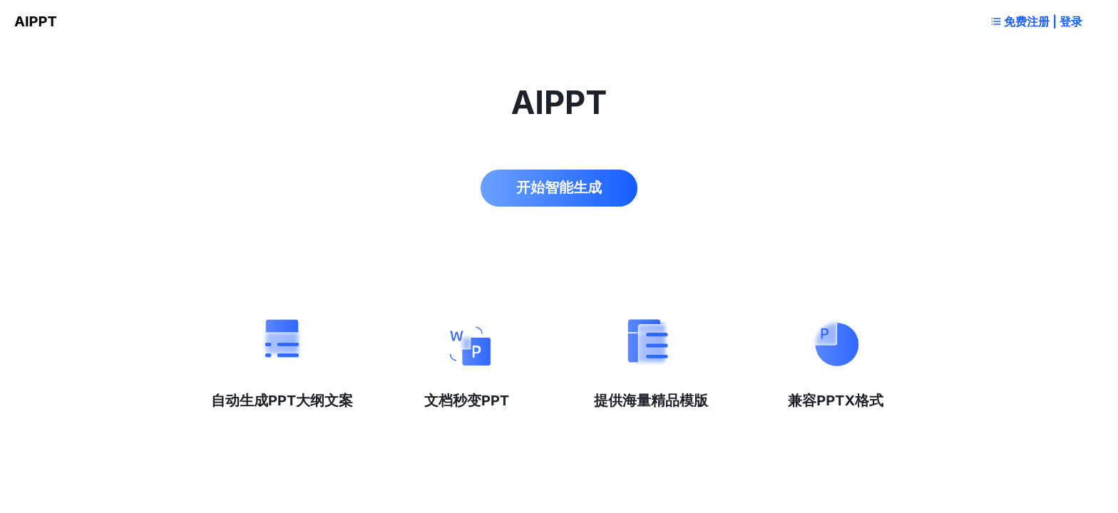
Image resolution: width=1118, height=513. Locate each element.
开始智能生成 (559, 187)
